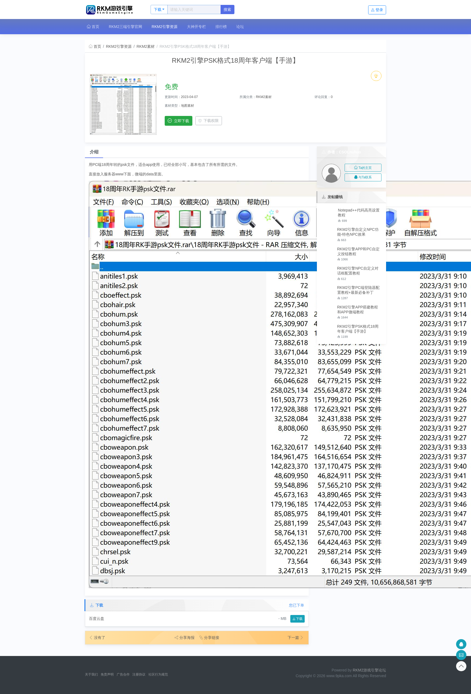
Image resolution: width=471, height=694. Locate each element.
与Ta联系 (363, 177)
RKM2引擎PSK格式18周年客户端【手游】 (357, 328)
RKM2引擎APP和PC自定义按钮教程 (358, 251)
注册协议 (138, 674)
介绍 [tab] (94, 152)
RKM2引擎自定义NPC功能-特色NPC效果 (357, 231)
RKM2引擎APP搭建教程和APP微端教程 (357, 309)
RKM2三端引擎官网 (125, 26)
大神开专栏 (196, 26)
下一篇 (296, 637)
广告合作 (123, 674)
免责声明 (107, 674)
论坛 (240, 26)
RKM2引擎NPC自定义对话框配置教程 (357, 270)
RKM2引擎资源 (164, 26)
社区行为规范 (158, 674)
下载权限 (208, 120)
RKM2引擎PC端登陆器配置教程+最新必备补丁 (358, 290)
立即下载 (178, 120)
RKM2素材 (145, 46)
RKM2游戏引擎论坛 (369, 670)
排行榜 (221, 26)
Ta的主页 (363, 168)
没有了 (97, 637)
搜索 (227, 9)
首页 (93, 26)
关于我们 (91, 674)
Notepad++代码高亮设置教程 (358, 212)
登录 (377, 10)
